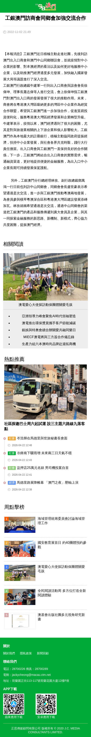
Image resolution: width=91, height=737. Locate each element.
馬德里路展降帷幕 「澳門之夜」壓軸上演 (43, 483)
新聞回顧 (43, 653)
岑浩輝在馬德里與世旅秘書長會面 (37, 438)
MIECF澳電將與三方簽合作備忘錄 (48, 337)
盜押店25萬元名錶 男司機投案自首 (38, 468)
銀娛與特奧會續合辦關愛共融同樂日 (49, 330)
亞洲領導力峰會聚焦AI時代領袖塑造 (49, 316)
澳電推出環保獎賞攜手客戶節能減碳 (49, 323)
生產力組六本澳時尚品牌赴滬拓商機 (49, 344)
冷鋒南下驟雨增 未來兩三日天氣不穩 (40, 453)
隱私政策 (26, 653)
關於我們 (9, 653)
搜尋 (75, 7)
